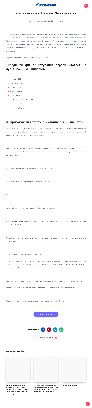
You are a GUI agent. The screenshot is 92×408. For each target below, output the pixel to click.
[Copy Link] (46, 337)
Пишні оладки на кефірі (69, 385)
